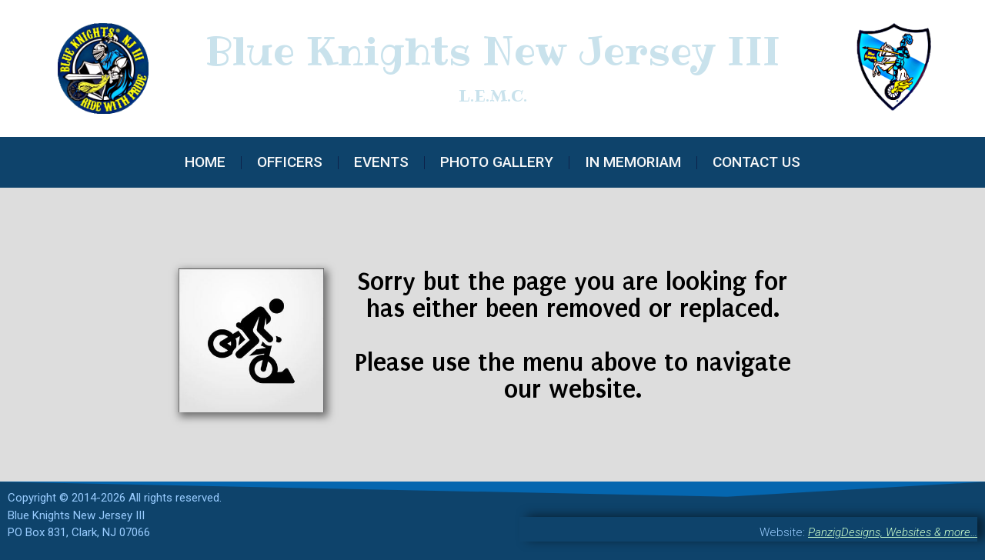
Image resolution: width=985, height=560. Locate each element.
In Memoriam (633, 162)
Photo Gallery (496, 162)
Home (205, 162)
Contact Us (756, 162)
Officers (289, 162)
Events (381, 162)
